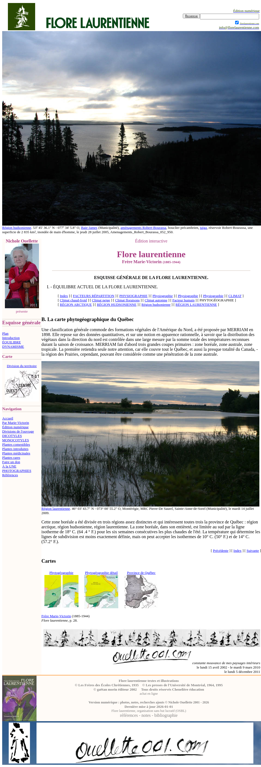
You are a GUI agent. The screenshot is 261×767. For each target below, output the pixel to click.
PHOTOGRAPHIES (16, 471)
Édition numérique (15, 427)
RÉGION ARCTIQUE (76, 304)
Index (64, 296)
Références (10, 475)
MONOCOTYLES (15, 440)
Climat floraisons (127, 300)
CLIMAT (234, 296)
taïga (203, 228)
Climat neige (101, 300)
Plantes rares (11, 458)
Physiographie (163, 296)
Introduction (11, 338)
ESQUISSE (104, 277)
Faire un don (11, 462)
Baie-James (89, 228)
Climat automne (156, 300)
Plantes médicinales (16, 453)
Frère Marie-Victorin (56, 616)
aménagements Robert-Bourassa (143, 228)
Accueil (7, 418)
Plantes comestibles (16, 444)
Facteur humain (183, 300)
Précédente (220, 551)
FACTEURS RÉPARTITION (93, 296)
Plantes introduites (15, 449)
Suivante (253, 551)
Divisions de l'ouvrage (18, 431)
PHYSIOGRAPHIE (133, 296)
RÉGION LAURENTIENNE (196, 304)
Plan (5, 333)
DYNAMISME (13, 346)
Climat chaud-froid (73, 300)
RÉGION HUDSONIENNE (116, 304)
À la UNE (9, 466)
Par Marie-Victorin (15, 423)
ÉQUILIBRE (11, 342)
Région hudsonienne (16, 228)
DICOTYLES (12, 436)
